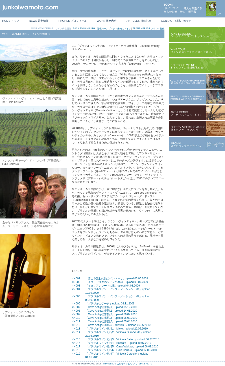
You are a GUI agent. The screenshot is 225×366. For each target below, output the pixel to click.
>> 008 (76, 310)
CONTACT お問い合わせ (176, 20)
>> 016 (76, 343)
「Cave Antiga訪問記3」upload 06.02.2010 (111, 314)
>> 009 (76, 314)
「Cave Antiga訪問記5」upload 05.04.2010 (111, 321)
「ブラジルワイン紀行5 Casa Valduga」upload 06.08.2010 (121, 346)
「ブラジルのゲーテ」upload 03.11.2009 (109, 303)
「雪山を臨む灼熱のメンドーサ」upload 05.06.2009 (116, 278)
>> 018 (76, 350)
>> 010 (76, 317)
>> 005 (76, 296)
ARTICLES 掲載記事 (139, 20)
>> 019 (76, 353)
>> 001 (76, 278)
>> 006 (76, 303)
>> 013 (76, 328)
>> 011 (76, 321)
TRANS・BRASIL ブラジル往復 (148, 28)
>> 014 (76, 332)
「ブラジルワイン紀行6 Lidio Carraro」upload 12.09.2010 (121, 350)
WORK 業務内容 (107, 20)
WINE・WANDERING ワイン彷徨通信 (51, 28)
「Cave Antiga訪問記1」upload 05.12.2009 (111, 307)
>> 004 (76, 289)
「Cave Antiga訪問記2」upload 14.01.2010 (111, 310)
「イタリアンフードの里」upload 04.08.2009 (112, 285)
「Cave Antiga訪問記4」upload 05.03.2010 (111, 317)
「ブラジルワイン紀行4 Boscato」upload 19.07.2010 (118, 343)
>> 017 (76, 346)
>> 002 (76, 282)
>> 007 (76, 307)
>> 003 (76, 285)
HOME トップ (10, 20)
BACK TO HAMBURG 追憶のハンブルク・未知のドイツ (102, 28)
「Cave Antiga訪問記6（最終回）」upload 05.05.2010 (118, 325)
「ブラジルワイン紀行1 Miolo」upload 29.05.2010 (116, 328)
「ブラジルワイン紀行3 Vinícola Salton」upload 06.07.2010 (122, 339)
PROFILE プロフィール (73, 20)
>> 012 (76, 325)
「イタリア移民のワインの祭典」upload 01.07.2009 (116, 282)
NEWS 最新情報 (38, 20)
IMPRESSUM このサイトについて (120, 363)
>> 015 (76, 339)
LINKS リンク (146, 363)
